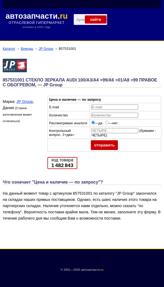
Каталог (9, 49)
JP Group (46, 49)
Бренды (27, 49)
